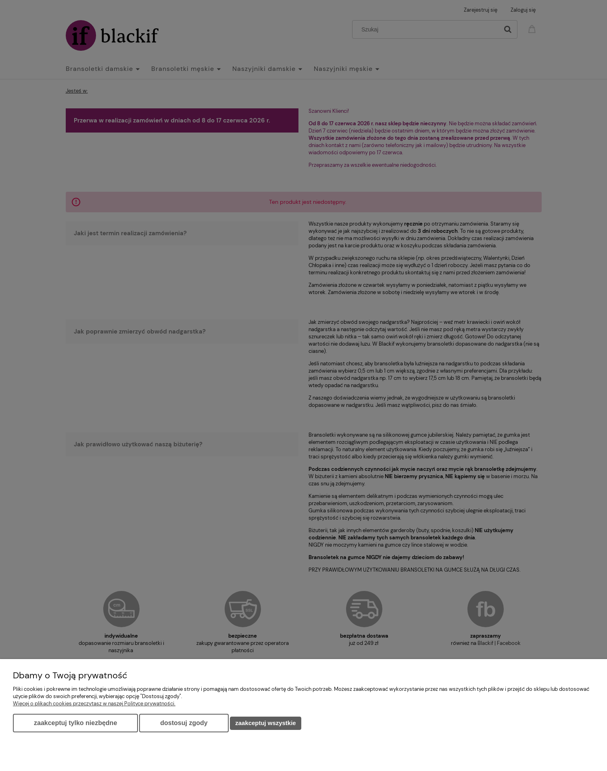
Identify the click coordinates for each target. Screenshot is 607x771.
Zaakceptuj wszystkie (265, 722)
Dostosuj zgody (183, 722)
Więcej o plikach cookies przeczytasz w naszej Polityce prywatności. (94, 703)
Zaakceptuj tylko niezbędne (75, 722)
